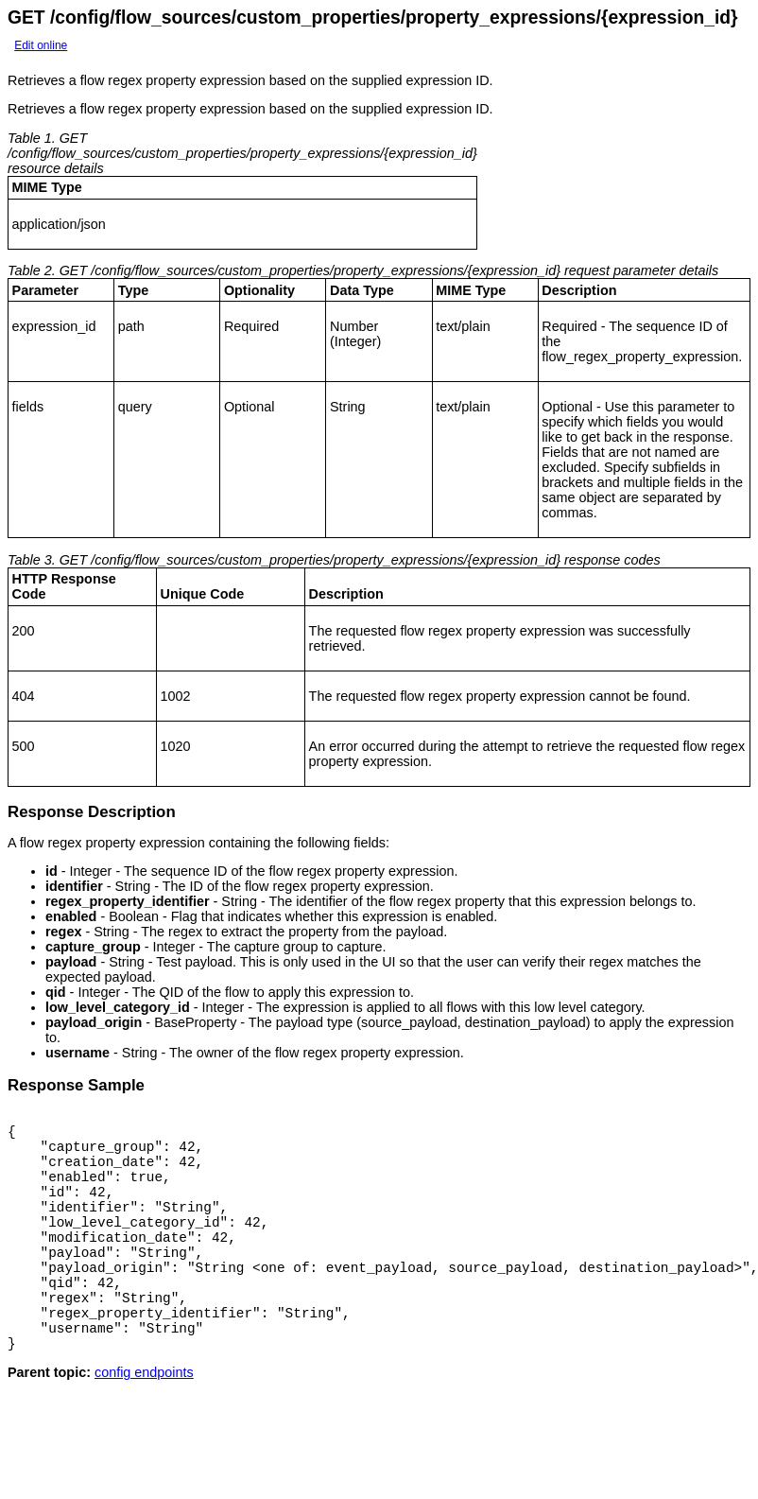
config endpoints (144, 1417)
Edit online (40, 45)
